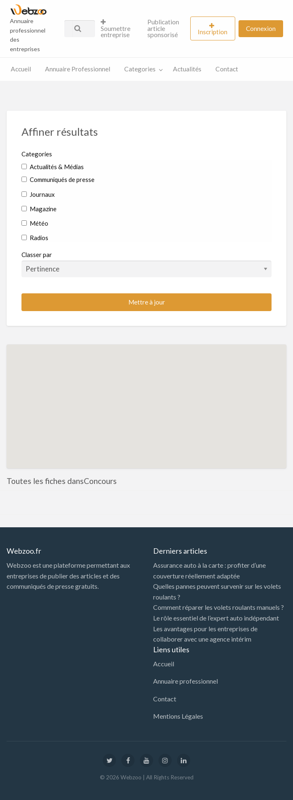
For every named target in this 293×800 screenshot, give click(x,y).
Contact (226, 69)
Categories (140, 69)
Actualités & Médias (52, 166)
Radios (34, 237)
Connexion (261, 28)
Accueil (21, 69)
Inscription (212, 31)
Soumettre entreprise (115, 28)
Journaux (37, 194)
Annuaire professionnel (185, 681)
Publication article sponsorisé (163, 28)
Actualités (187, 69)
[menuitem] (117, 28)
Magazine (39, 208)
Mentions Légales (178, 716)
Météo (34, 223)
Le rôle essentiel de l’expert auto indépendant (216, 618)
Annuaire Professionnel (77, 69)
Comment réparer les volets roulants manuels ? (218, 607)
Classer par (146, 264)
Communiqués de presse (58, 179)
